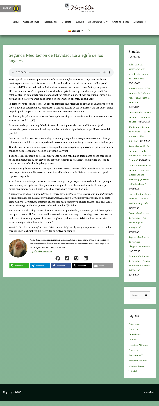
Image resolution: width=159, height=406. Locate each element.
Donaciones (143, 21)
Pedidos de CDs (137, 360)
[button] (89, 31)
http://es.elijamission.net (41, 252)
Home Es (133, 345)
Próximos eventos (138, 365)
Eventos (80, 21)
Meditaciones (49, 21)
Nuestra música (98, 21)
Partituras (134, 355)
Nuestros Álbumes (139, 350)
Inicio (12, 21)
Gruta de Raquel (123, 21)
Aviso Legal (135, 329)
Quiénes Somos (28, 21)
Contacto (66, 21)
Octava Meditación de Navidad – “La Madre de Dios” (139, 118)
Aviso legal (150, 397)
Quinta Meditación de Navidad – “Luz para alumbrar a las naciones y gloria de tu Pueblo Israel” (139, 180)
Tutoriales (134, 376)
